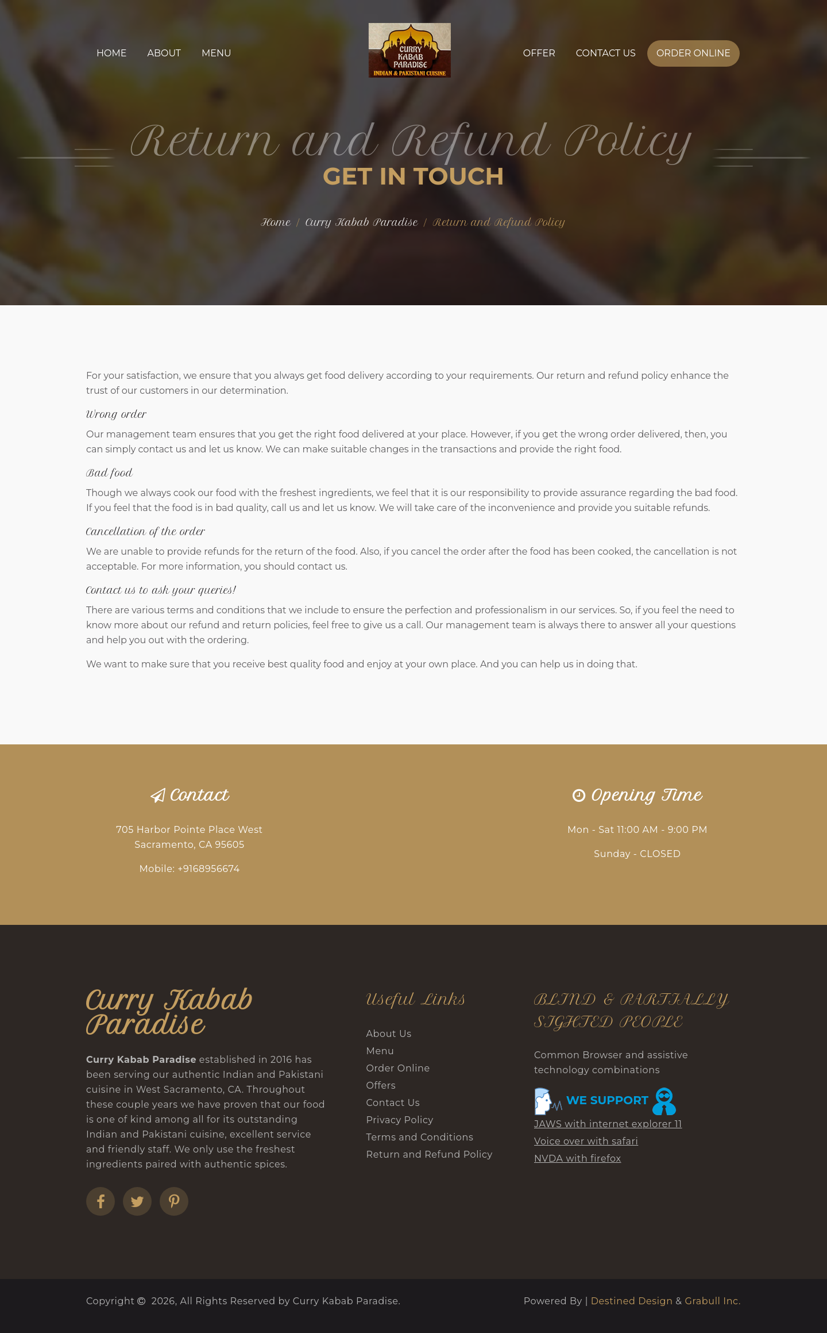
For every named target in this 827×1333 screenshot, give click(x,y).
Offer (539, 53)
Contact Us (606, 53)
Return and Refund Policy (429, 1154)
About (164, 53)
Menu (216, 53)
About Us (389, 1033)
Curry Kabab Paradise (362, 222)
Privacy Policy (400, 1120)
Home (111, 53)
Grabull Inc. (713, 1301)
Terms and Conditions (420, 1137)
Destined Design (633, 1301)
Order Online (693, 53)
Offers (381, 1085)
